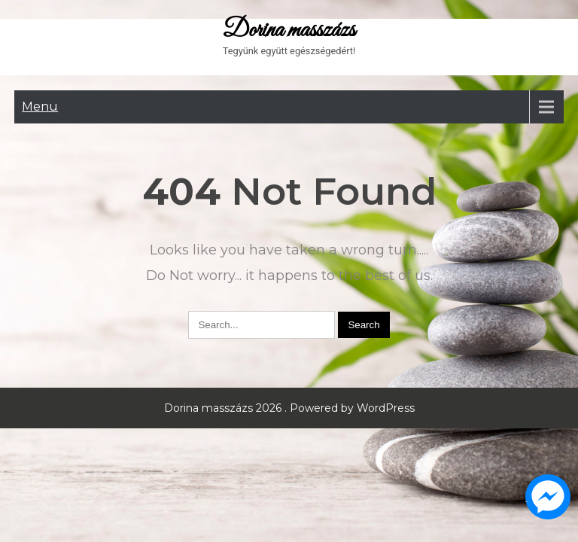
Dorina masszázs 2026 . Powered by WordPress (289, 408)
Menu (40, 106)
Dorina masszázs (289, 31)
